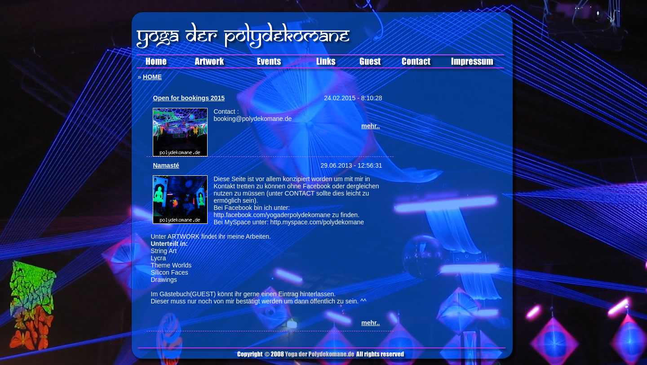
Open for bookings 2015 (189, 98)
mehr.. (370, 125)
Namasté (166, 165)
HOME (152, 76)
